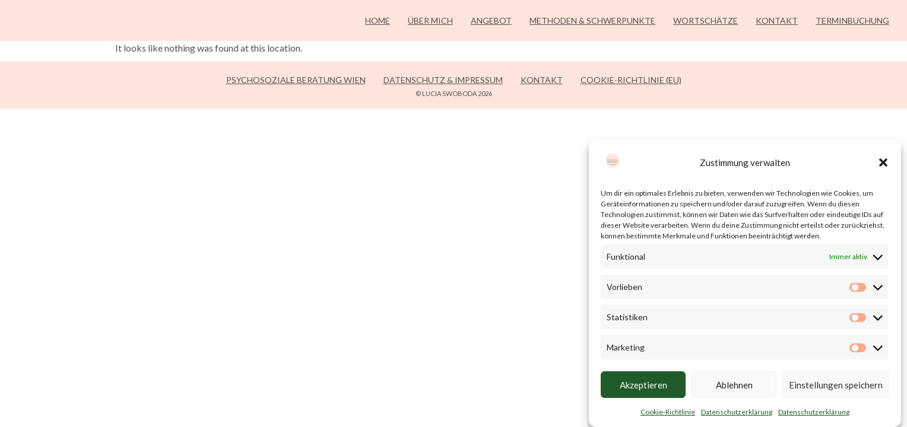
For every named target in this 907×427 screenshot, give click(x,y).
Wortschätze (705, 20)
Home (377, 20)
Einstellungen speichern (836, 385)
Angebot (491, 20)
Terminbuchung (852, 20)
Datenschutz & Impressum (443, 80)
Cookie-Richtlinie (667, 411)
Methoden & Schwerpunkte (592, 20)
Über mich (430, 20)
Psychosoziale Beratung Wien (296, 80)
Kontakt (777, 20)
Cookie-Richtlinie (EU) (631, 80)
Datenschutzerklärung (736, 411)
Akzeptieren (643, 385)
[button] (883, 162)
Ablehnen (734, 385)
